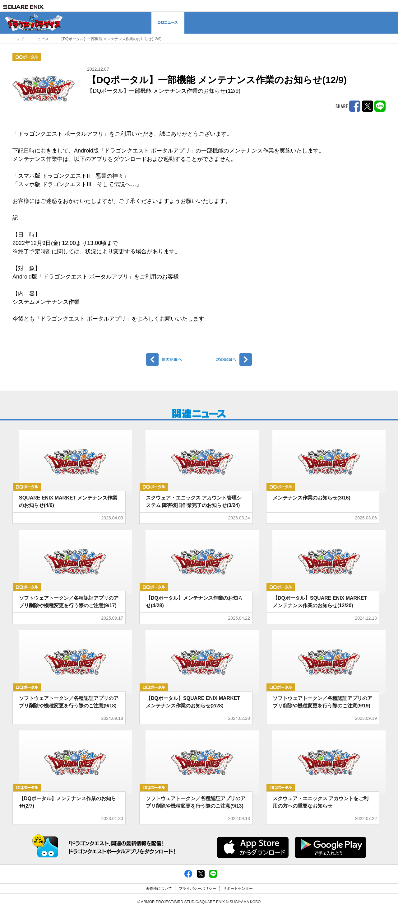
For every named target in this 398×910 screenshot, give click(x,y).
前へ (172, 359)
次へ (226, 359)
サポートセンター (238, 888)
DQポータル (26, 57)
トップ (18, 39)
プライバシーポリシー (197, 888)
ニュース (41, 39)
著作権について (159, 888)
